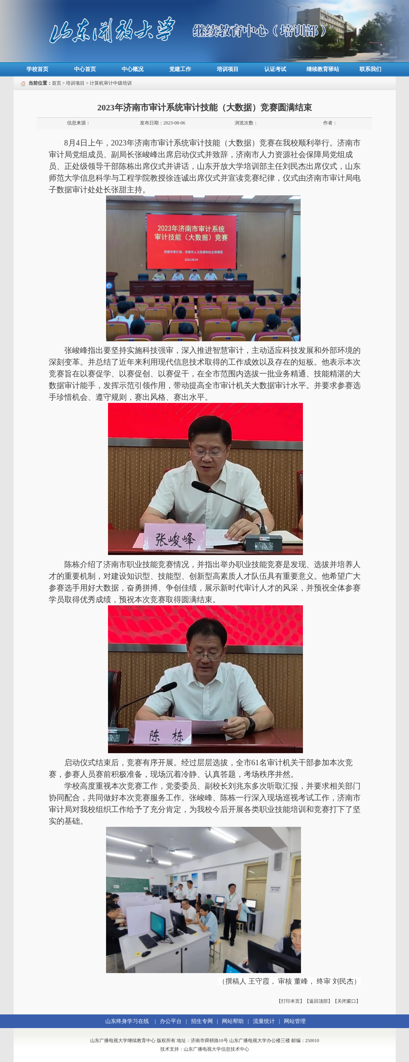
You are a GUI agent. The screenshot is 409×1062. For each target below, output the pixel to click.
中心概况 (132, 69)
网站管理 (295, 1021)
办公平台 (171, 1021)
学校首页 (37, 69)
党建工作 (180, 69)
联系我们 (370, 69)
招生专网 (202, 1021)
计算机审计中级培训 (111, 83)
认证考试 (275, 69)
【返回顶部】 (319, 1001)
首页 (56, 83)
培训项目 (228, 69)
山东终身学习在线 (127, 1021)
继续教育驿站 (322, 69)
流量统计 (264, 1021)
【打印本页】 (290, 1001)
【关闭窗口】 (347, 1001)
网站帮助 (233, 1021)
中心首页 (85, 69)
